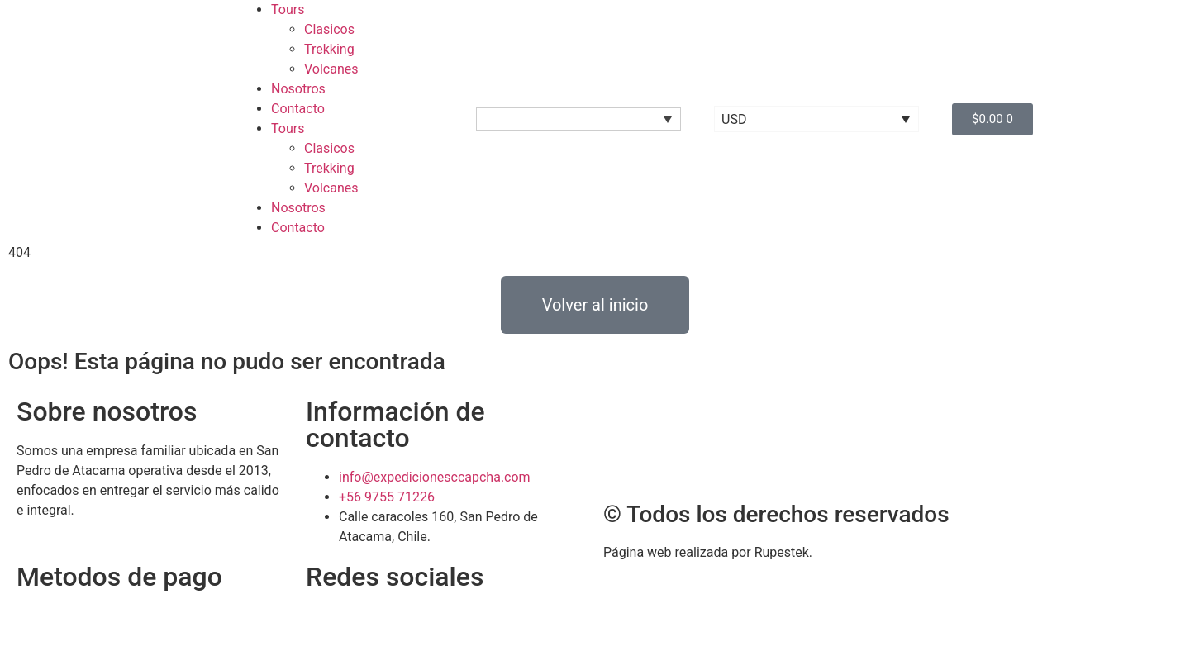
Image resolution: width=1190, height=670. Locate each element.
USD (733, 119)
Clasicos (329, 29)
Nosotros (298, 89)
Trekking (329, 49)
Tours (287, 9)
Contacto (298, 108)
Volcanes (331, 69)
